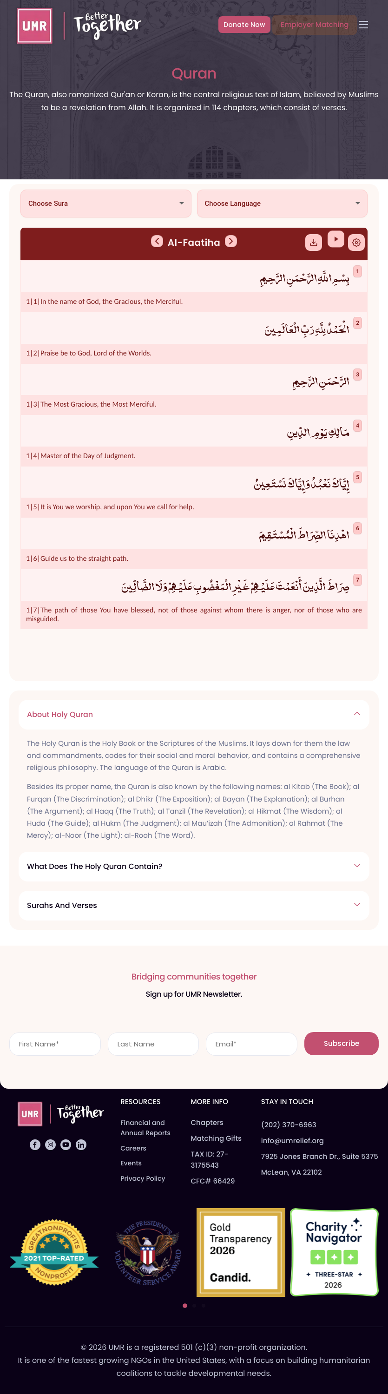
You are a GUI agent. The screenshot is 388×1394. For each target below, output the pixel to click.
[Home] (75, 24)
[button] (185, 1305)
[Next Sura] (231, 248)
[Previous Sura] (157, 248)
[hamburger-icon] (363, 24)
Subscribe (341, 1041)
